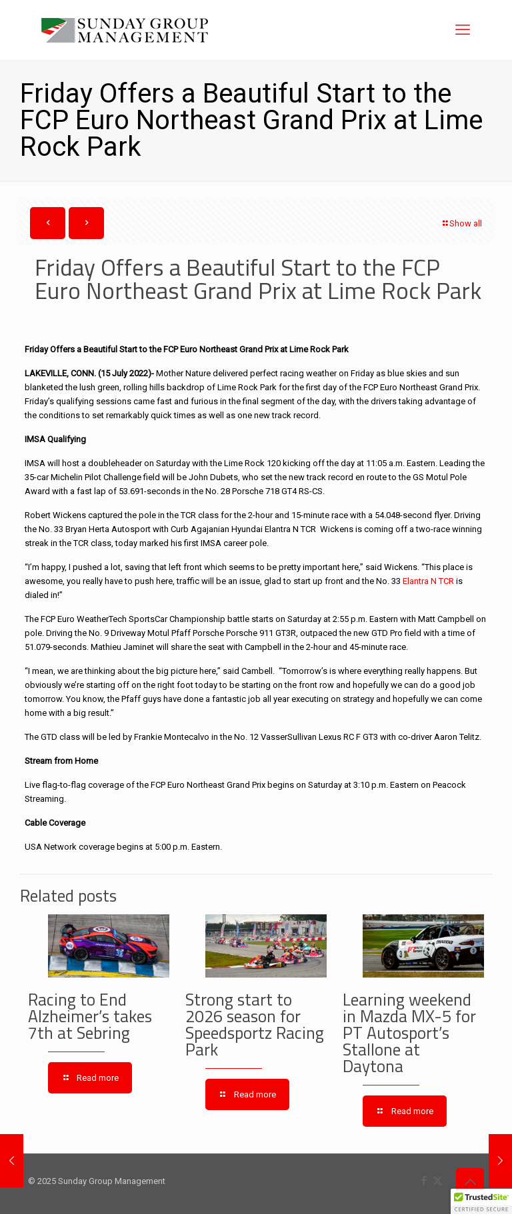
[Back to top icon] (470, 1182)
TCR (445, 581)
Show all (461, 223)
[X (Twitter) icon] (438, 1181)
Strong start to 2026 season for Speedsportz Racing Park (254, 1024)
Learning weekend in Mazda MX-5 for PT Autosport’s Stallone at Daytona (409, 1033)
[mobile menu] (462, 30)
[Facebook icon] (424, 1181)
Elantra (415, 581)
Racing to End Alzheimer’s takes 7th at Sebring (90, 1016)
